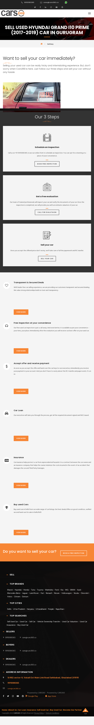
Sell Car (32, 621)
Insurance (31, 710)
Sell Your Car (47, 259)
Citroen (17, 596)
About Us (12, 710)
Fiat (42, 593)
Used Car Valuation (70, 621)
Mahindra (49, 590)
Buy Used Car (23, 625)
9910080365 (29, 2)
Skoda (76, 593)
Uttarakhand (41, 609)
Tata (33, 590)
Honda (26, 590)
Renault (49, 593)
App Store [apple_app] (50, 696)
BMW (72, 590)
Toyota (40, 590)
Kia (62, 590)
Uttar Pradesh (19, 609)
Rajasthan (60, 609)
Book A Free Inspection (73, 553)
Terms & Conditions (52, 713)
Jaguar (25, 593)
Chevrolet (85, 593)
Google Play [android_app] (32, 696)
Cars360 (16, 713)
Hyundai (18, 590)
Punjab (51, 609)
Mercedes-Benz (13, 593)
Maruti (10, 590)
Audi (79, 590)
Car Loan (22, 710)
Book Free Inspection (47, 164)
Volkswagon (66, 593)
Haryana (30, 609)
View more (21, 312)
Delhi (9, 609)
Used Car (24, 621)
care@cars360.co (51, 2)
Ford (57, 590)
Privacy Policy (39, 713)
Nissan (56, 593)
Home (4, 710)
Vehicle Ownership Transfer (48, 621)
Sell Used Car (12, 621)
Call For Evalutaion (47, 212)
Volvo (9, 596)
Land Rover (34, 593)
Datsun (25, 596)
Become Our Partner (72, 710)
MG (66, 590)
